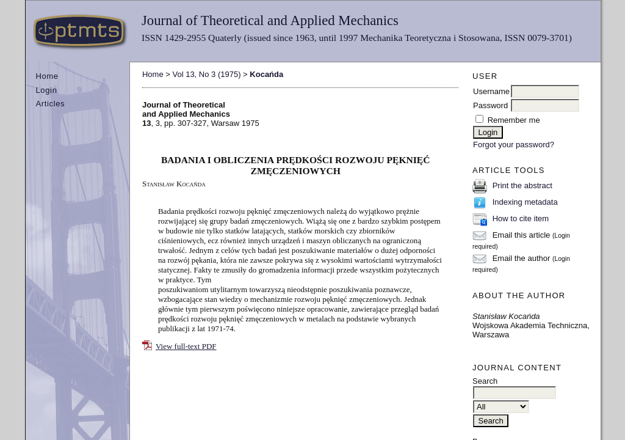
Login (46, 90)
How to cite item (521, 218)
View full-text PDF (186, 346)
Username (491, 91)
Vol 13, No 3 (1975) (206, 74)
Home (46, 76)
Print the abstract (522, 185)
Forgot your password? (513, 144)
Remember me (514, 120)
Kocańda (266, 74)
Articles (50, 103)
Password (490, 105)
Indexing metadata (525, 202)
